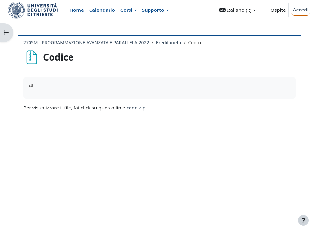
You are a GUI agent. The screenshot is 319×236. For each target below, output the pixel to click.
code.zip (136, 107)
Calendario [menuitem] (102, 10)
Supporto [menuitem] (153, 10)
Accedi (301, 9)
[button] (237, 10)
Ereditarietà (168, 42)
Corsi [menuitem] (126, 10)
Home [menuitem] (77, 10)
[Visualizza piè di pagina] (303, 220)
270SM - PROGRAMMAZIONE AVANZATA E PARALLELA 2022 (86, 42)
